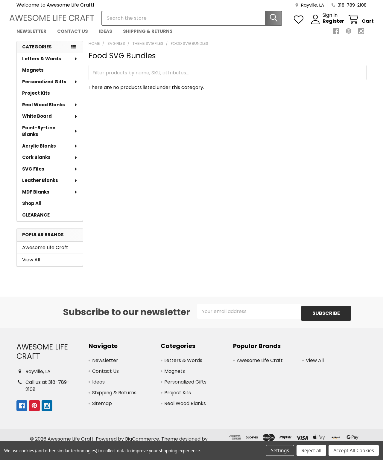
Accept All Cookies (353, 450)
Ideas (105, 36)
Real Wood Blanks (50, 110)
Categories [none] (37, 52)
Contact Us (72, 36)
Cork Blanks (50, 163)
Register (326, 25)
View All (31, 265)
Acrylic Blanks (50, 151)
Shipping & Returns (148, 36)
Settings (280, 450)
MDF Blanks (50, 197)
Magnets (33, 75)
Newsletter (31, 36)
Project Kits (36, 98)
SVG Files (50, 174)
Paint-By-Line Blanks (50, 136)
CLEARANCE (36, 220)
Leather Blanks (50, 186)
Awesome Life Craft (45, 252)
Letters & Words (50, 64)
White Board (50, 121)
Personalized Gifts (50, 87)
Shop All (32, 209)
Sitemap (102, 406)
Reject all (311, 450)
